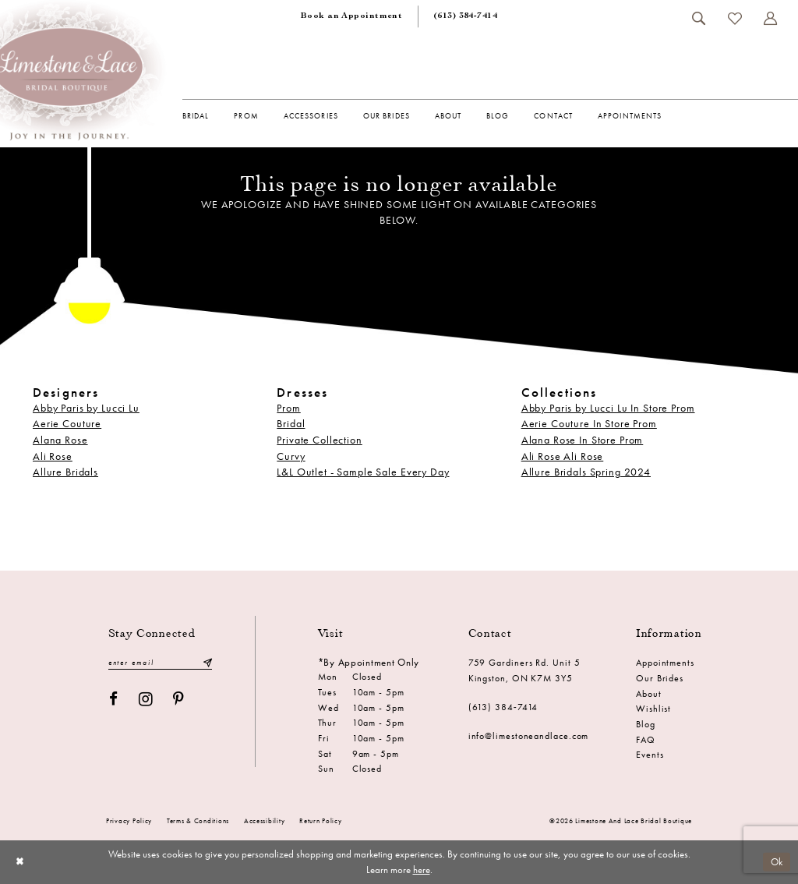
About (649, 694)
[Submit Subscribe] (207, 663)
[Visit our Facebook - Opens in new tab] (113, 699)
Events (649, 754)
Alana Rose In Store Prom (582, 440)
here (421, 869)
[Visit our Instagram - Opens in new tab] (146, 700)
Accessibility (264, 821)
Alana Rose (60, 440)
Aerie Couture (67, 423)
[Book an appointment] (351, 17)
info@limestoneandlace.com (528, 736)
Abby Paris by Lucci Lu (86, 408)
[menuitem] (351, 17)
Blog (645, 724)
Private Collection (319, 440)
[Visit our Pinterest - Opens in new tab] (178, 699)
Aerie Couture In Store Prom (589, 423)
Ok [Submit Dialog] (777, 861)
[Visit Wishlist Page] (735, 19)
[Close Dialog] (19, 862)
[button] (770, 18)
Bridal (291, 423)
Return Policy (320, 821)
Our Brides (659, 678)
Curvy (291, 456)
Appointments (665, 662)
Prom (288, 408)
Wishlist (653, 708)
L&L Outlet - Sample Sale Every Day (363, 472)
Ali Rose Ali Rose (562, 456)
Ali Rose (52, 456)
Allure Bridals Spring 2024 (586, 472)
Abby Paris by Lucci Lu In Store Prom (608, 408)
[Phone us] (465, 17)
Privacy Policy (129, 821)
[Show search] (698, 18)
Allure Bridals (65, 472)
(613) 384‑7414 (503, 707)
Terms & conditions (198, 821)
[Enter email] (160, 663)
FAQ (645, 740)
